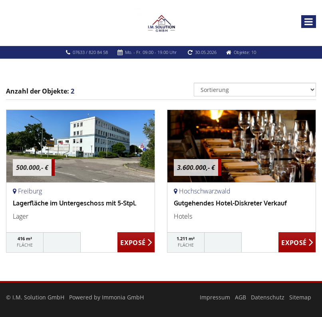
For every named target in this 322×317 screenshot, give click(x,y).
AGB (240, 297)
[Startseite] (161, 22)
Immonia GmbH (123, 297)
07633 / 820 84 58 (90, 52)
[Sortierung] (255, 89)
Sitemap (300, 297)
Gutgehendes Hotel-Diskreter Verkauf (230, 203)
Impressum (215, 297)
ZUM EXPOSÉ (136, 243)
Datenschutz (267, 297)
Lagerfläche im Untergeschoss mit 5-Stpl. (75, 203)
